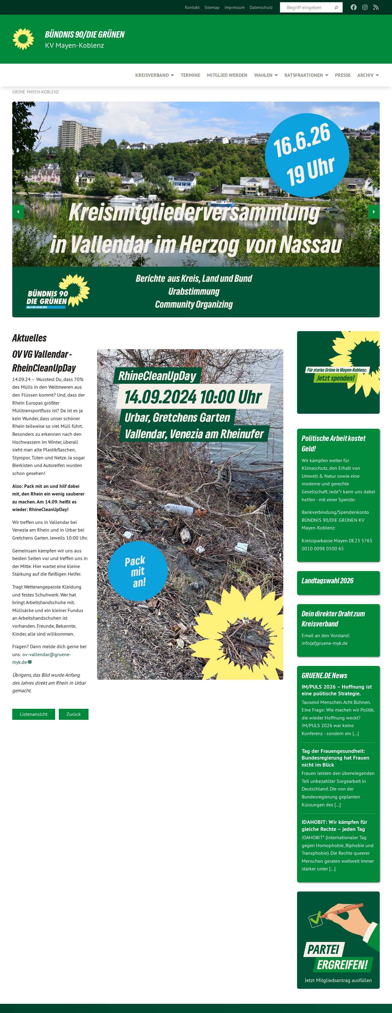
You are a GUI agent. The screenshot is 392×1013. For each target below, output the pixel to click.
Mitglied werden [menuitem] (227, 75)
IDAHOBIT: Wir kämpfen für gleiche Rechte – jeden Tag (334, 825)
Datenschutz (261, 7)
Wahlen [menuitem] (263, 75)
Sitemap (212, 7)
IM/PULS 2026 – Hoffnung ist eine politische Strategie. (337, 690)
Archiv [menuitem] (365, 75)
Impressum (234, 7)
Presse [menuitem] (343, 75)
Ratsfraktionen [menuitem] (304, 75)
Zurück (73, 714)
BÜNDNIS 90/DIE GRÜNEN (88, 34)
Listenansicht (33, 714)
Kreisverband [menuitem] (152, 75)
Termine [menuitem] (190, 75)
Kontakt (192, 7)
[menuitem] (192, 7)
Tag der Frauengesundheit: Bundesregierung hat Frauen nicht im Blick (335, 757)
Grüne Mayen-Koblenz (35, 92)
